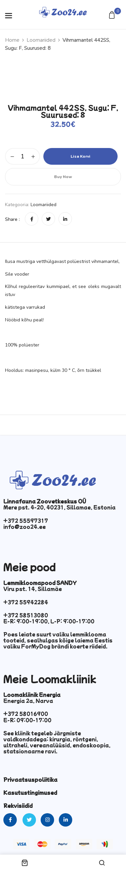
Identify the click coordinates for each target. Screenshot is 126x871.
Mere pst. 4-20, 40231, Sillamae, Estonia (59, 507)
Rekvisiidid (18, 805)
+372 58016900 (25, 713)
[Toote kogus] (22, 156)
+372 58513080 (25, 615)
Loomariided (41, 40)
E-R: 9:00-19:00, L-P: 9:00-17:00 (48, 621)
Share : (12, 219)
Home (12, 40)
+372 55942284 (25, 602)
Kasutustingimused (30, 792)
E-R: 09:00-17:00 (27, 720)
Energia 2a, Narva (28, 700)
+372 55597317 (25, 520)
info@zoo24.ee (24, 526)
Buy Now (63, 176)
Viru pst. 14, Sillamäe (32, 588)
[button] (113, 15)
